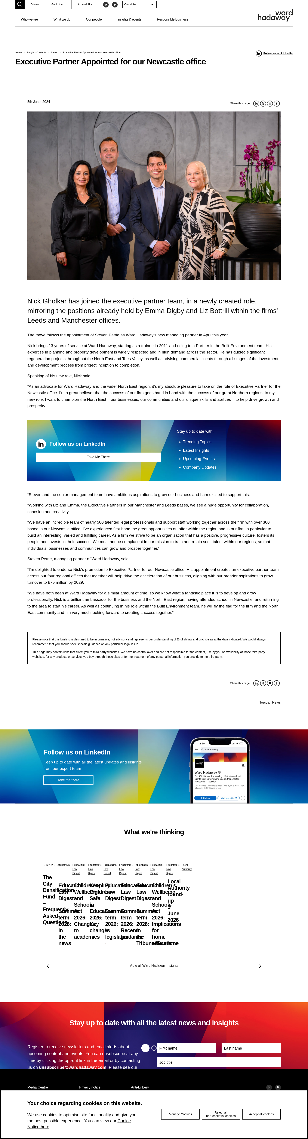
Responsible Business (172, 19)
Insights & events (129, 19)
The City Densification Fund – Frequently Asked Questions (72, 883)
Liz (55, 505)
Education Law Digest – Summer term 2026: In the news (152, 883)
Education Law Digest (148, 865)
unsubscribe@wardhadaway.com (72, 1067)
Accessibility (85, 4)
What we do (61, 19)
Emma (73, 505)
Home (18, 52)
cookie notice (79, 1074)
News (54, 52)
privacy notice (41, 1074)
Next (260, 966)
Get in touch (58, 4)
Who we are (29, 19)
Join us (35, 4)
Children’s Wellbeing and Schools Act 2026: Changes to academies (230, 883)
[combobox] (139, 5)
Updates (62, 865)
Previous (48, 966)
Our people (94, 19)
